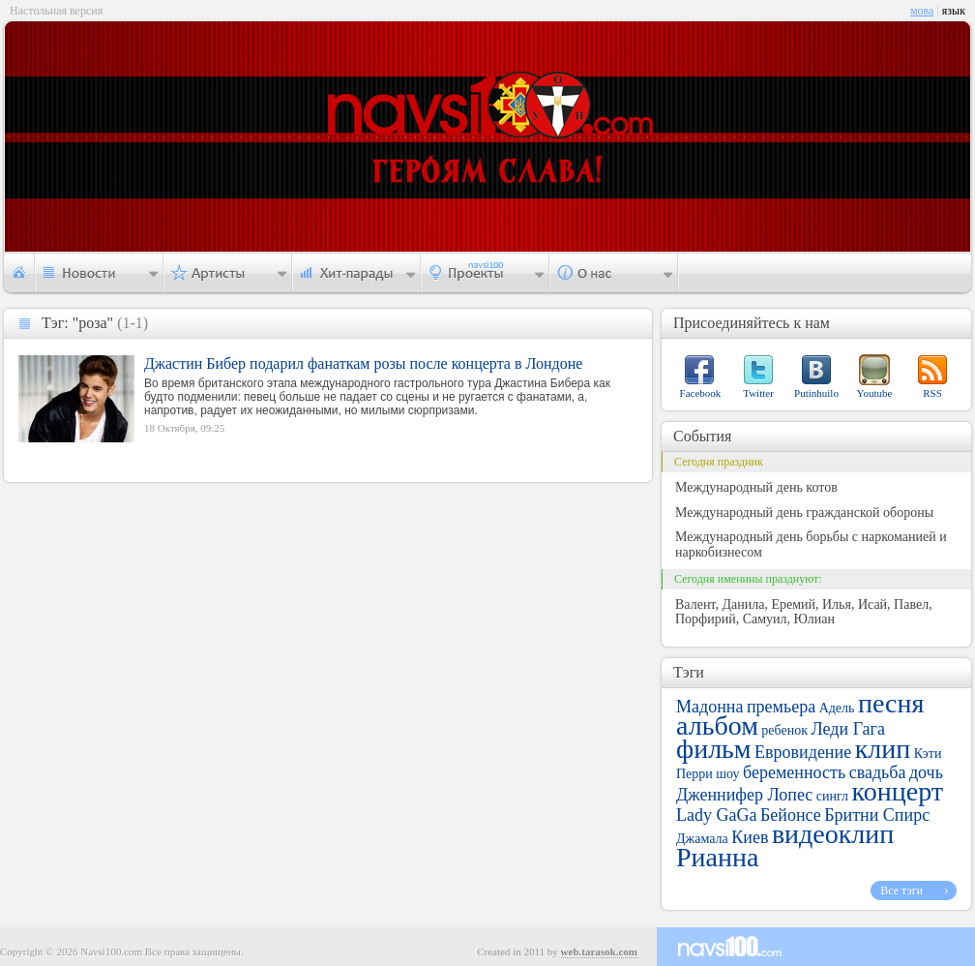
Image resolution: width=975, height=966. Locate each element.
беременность (794, 772)
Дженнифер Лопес (744, 794)
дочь (926, 772)
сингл (832, 796)
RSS (932, 393)
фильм (714, 749)
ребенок (784, 730)
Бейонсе (790, 815)
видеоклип (833, 834)
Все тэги (901, 890)
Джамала (702, 838)
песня (891, 703)
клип (883, 749)
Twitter (758, 393)
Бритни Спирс (877, 815)
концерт (897, 791)
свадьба (877, 772)
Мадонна (709, 706)
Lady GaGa (716, 815)
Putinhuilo (816, 393)
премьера (781, 706)
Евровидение (802, 752)
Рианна (717, 857)
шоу (727, 774)
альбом (717, 725)
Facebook (701, 393)
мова (921, 10)
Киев (749, 837)
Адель (837, 708)
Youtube (875, 393)
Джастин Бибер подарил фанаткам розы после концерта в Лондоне (363, 363)
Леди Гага (848, 729)
